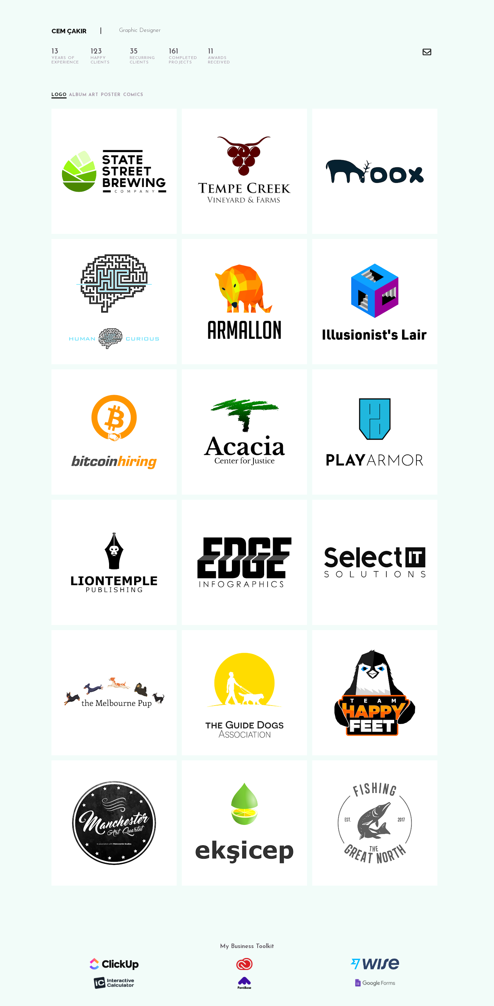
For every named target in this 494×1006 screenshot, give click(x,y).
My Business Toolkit (247, 946)
